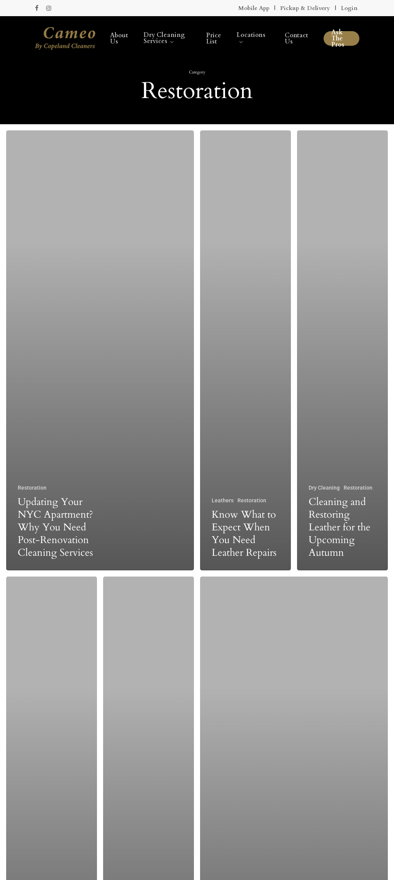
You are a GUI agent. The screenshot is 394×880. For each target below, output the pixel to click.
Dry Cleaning (324, 488)
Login (349, 8)
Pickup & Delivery (305, 8)
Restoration (32, 488)
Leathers (223, 500)
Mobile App (253, 8)
